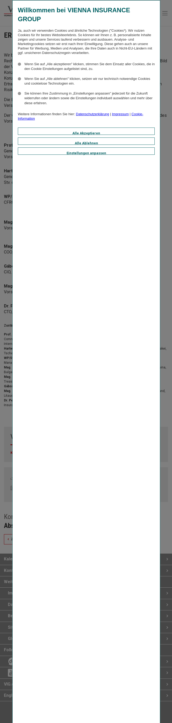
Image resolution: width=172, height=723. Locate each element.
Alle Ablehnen (86, 143)
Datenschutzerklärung (92, 114)
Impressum (120, 114)
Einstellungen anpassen (86, 153)
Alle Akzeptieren (86, 133)
